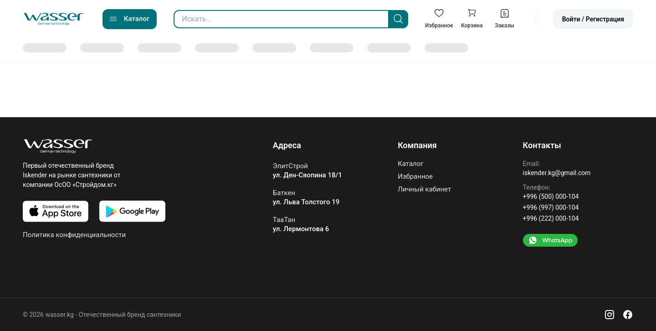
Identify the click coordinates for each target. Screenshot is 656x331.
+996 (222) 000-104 (551, 218)
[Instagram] (609, 314)
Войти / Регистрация (593, 19)
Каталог (410, 163)
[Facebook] (627, 314)
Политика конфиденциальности (74, 235)
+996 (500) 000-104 (551, 196)
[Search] (398, 19)
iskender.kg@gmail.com (557, 172)
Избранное (415, 176)
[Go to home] (54, 19)
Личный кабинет (424, 189)
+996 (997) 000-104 (551, 207)
